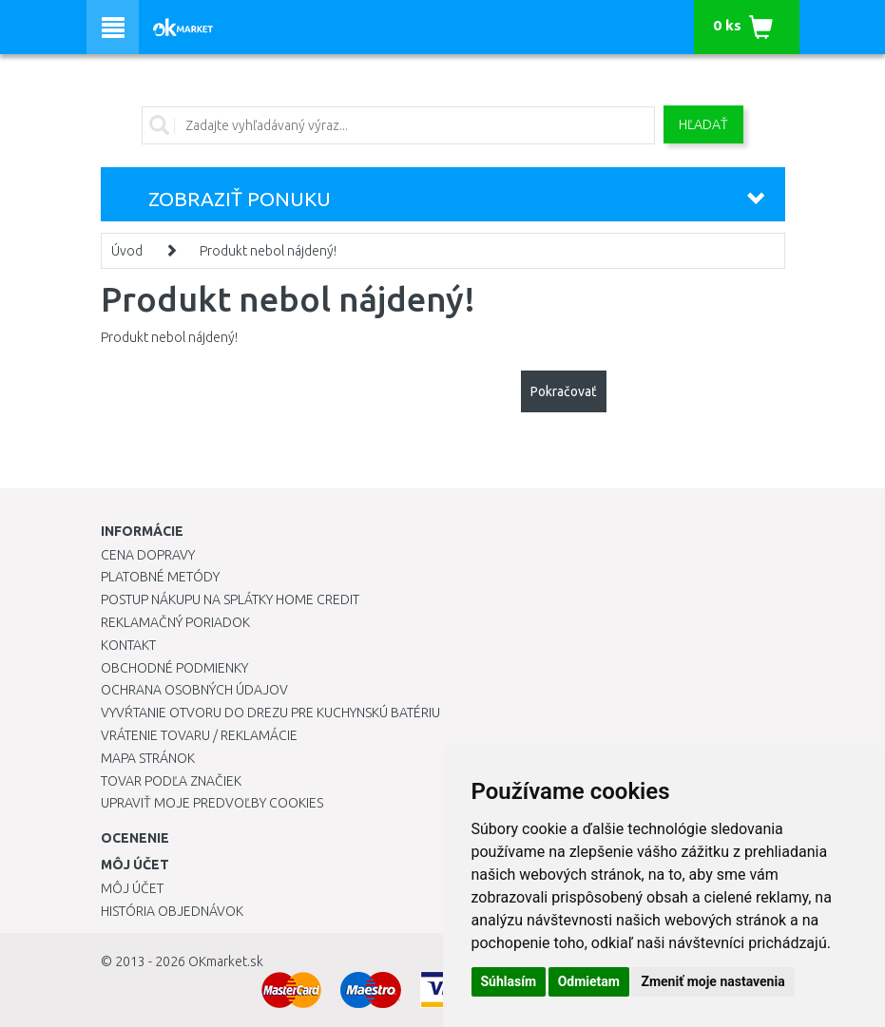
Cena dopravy (148, 554)
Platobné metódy (160, 576)
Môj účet (132, 888)
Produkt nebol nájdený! (268, 250)
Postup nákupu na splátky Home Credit (230, 599)
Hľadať (703, 124)
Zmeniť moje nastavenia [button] (712, 981)
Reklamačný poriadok (175, 622)
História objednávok (172, 911)
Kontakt (128, 645)
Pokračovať (563, 391)
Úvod (127, 250)
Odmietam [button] (589, 981)
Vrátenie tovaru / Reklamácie (199, 735)
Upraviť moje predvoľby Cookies (212, 802)
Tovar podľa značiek (171, 781)
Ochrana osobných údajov (194, 689)
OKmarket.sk (225, 961)
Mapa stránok (148, 758)
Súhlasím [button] (509, 981)
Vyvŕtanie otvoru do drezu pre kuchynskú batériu (270, 712)
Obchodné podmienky (174, 667)
